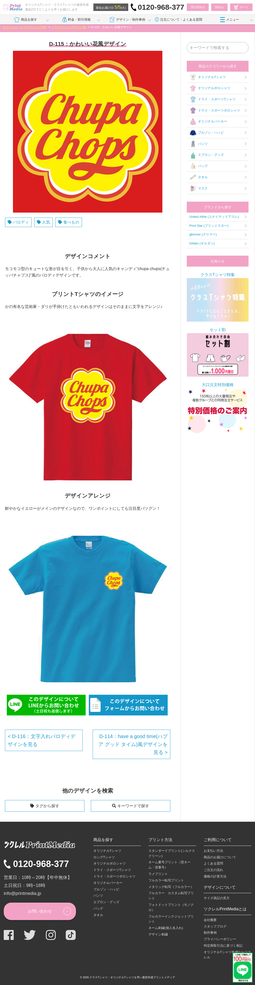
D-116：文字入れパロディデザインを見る (41, 740)
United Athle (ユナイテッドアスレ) (214, 217)
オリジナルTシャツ (207, 77)
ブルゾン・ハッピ (206, 133)
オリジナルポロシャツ (209, 88)
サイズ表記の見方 (217, 898)
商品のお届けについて (220, 857)
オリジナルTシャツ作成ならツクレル (227, 954)
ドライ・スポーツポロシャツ (214, 110)
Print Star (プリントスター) (208, 226)
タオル (198, 177)
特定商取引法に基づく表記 (223, 945)
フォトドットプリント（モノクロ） (171, 907)
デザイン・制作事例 (127, 19)
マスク (198, 188)
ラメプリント (158, 874)
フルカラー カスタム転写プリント (171, 895)
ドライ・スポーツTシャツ (212, 99)
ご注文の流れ (213, 870)
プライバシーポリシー (220, 939)
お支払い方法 (213, 851)
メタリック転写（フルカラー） (171, 887)
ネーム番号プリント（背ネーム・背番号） (169, 864)
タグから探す (47, 806)
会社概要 (210, 920)
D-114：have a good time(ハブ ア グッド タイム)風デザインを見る (133, 744)
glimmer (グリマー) (203, 234)
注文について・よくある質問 (178, 19)
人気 (46, 222)
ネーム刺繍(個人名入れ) (165, 928)
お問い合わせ (40, 911)
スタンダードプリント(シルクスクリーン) (171, 853)
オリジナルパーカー (208, 121)
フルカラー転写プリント (166, 880)
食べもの (71, 222)
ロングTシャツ (104, 857)
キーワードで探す (133, 806)
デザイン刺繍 (158, 934)
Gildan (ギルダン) (202, 243)
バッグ (198, 166)
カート (241, 7)
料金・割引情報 (76, 19)
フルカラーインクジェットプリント (171, 919)
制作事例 (210, 932)
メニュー (229, 19)
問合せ (219, 7)
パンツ (198, 144)
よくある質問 (213, 863)
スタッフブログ (215, 926)
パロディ (21, 222)
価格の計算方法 (215, 876)
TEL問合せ (198, 7)
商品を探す (25, 19)
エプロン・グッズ (206, 155)
